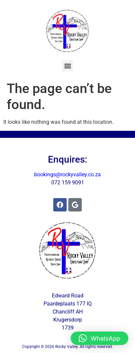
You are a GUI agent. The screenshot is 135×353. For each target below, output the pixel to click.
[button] (67, 65)
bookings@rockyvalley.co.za (67, 174)
